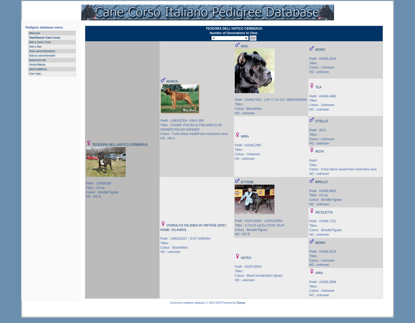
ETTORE (247, 182)
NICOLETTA (324, 212)
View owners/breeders (42, 51)
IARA (319, 273)
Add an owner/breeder (42, 55)
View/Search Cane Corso (44, 37)
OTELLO (321, 121)
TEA (318, 87)
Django (241, 302)
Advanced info (37, 60)
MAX (244, 46)
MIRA (245, 136)
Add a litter (35, 46)
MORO (320, 50)
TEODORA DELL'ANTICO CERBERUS (120, 145)
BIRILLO (321, 182)
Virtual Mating (37, 64)
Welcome (34, 33)
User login (35, 73)
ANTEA (246, 258)
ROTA (319, 151)
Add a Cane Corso (40, 42)
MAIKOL (172, 81)
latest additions (38, 69)
